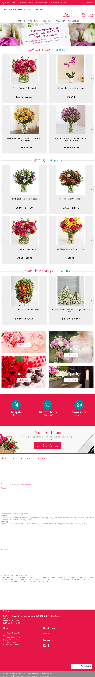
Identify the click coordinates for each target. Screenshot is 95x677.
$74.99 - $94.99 (24, 147)
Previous (3, 78)
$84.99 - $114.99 (24, 207)
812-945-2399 (10, 3)
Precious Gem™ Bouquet (70, 199)
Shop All (60, 49)
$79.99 (70, 258)
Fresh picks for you (47, 435)
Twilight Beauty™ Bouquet (24, 199)
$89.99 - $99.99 (24, 96)
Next (92, 78)
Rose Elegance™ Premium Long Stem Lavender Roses (71, 139)
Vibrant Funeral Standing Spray (24, 309)
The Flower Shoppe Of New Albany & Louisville (23, 9)
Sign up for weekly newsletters (47, 445)
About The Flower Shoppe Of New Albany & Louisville (24, 458)
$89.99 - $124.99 (70, 147)
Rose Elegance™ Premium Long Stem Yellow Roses (24, 139)
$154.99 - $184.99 (71, 318)
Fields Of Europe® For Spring (70, 249)
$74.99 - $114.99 (71, 207)
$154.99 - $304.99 (24, 318)
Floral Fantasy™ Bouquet (24, 88)
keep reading (26, 484)
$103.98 (71, 96)
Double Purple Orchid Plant (71, 88)
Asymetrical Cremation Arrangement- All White (71, 310)
